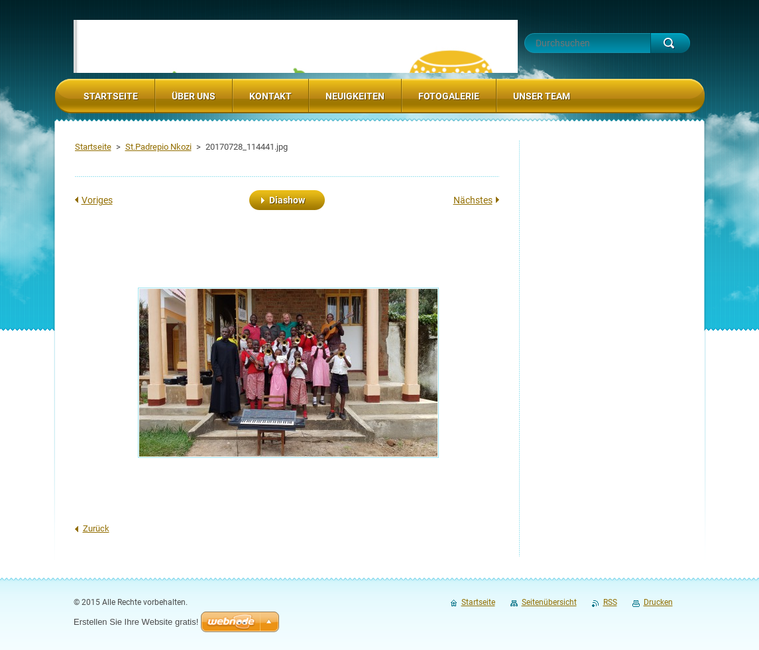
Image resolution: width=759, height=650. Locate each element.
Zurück (96, 528)
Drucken (658, 602)
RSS (610, 602)
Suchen (670, 43)
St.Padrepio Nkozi (158, 147)
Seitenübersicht (549, 602)
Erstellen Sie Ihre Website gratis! (136, 622)
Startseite (93, 147)
